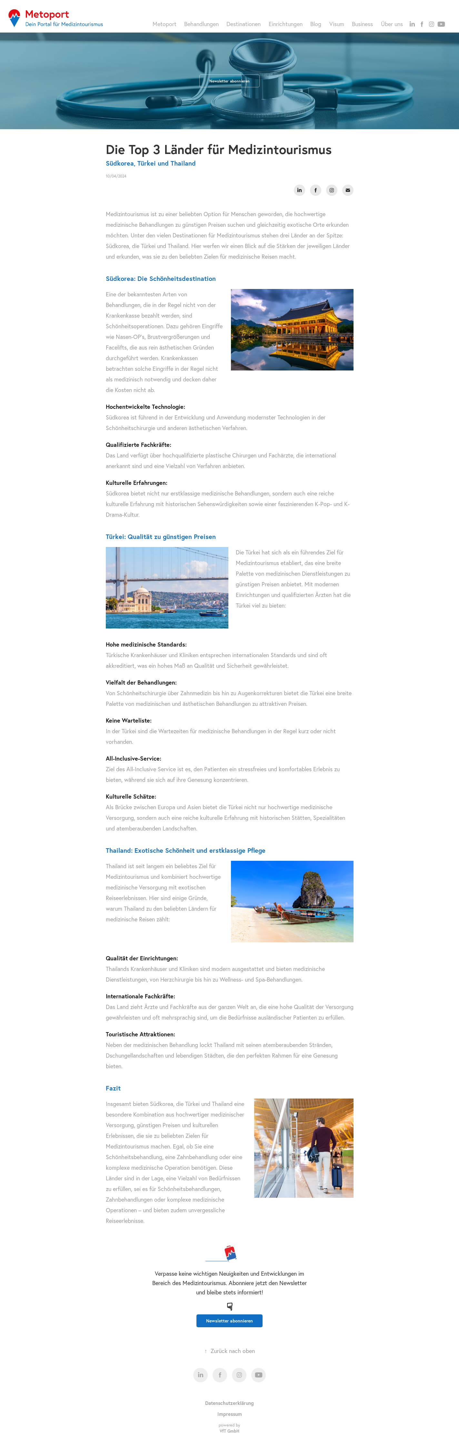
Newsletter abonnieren (229, 81)
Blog (315, 24)
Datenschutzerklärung (229, 1403)
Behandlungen (201, 24)
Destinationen (243, 24)
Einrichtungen (286, 24)
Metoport (164, 24)
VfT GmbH (229, 1431)
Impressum (229, 1414)
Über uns (392, 24)
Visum (336, 24)
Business (362, 24)
